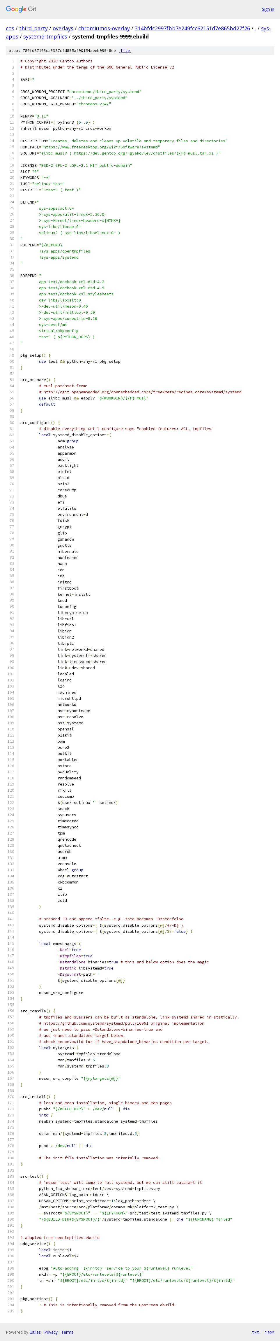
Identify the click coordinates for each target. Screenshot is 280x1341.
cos (10, 28)
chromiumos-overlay (104, 28)
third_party (33, 28)
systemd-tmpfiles (45, 36)
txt (255, 1332)
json (269, 1332)
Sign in (268, 9)
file (125, 50)
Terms (67, 1332)
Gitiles (35, 1332)
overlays (63, 28)
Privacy (51, 1332)
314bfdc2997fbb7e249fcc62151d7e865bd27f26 (192, 28)
